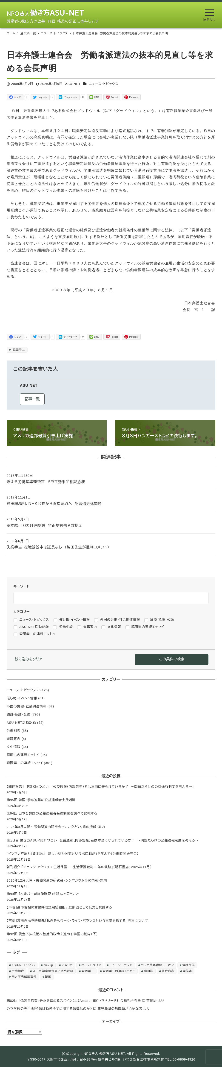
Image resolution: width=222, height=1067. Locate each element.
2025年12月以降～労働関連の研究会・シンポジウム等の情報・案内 (57, 880)
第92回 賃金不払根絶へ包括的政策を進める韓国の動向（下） (52, 934)
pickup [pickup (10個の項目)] (48, 965)
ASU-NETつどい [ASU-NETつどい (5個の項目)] (23, 965)
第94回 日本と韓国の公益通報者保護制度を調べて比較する (52, 813)
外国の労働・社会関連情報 (26, 706)
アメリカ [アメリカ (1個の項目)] (67, 965)
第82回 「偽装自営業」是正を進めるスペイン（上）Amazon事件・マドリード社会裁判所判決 (74, 1001)
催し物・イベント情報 (22, 698)
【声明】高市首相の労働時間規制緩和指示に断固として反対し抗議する (59, 907)
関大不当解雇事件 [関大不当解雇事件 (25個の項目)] (24, 977)
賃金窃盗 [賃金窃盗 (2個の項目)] (168, 971)
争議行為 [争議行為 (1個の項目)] (188, 965)
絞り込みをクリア (28, 659)
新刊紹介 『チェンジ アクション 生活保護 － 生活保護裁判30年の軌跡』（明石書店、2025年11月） (79, 867)
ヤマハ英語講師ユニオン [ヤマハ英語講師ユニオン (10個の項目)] (157, 965)
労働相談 (13, 731)
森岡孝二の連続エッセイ (25, 763)
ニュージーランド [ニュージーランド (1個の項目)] (120, 965)
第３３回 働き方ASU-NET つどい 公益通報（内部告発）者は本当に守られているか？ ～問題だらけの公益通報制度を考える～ (103, 840)
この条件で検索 (171, 659)
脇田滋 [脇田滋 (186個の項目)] (148, 971)
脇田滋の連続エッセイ (23, 755)
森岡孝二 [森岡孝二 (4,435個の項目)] (88, 971)
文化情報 (13, 747)
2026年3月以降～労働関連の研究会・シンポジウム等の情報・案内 (56, 827)
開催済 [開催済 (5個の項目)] (187, 971)
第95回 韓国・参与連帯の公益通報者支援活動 (41, 800)
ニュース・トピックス (103, 84)
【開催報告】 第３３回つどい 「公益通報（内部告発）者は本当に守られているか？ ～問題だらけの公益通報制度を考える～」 (100, 787)
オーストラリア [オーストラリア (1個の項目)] (91, 965)
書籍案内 (13, 739)
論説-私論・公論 (19, 714)
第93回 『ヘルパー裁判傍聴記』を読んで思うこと (43, 894)
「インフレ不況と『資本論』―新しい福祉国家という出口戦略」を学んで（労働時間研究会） (73, 854)
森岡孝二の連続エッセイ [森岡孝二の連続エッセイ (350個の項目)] (118, 971)
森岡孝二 (18, 350)
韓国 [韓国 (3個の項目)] (48, 977)
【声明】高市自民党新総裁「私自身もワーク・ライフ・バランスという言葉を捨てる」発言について (77, 921)
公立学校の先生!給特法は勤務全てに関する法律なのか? (49, 1009)
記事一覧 (32, 399)
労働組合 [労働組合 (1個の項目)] (17, 971)
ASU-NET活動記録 (21, 722)
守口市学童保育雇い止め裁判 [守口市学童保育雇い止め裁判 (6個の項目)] (53, 971)
